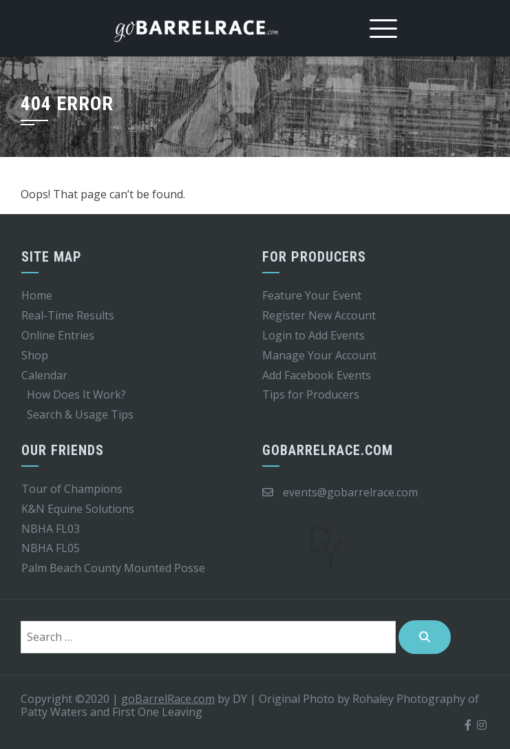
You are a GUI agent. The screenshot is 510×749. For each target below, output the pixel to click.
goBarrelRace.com (168, 698)
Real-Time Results (67, 315)
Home (36, 295)
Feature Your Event (311, 295)
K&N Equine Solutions (77, 508)
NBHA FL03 (50, 528)
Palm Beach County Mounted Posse (113, 568)
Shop (34, 355)
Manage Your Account (319, 355)
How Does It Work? (76, 394)
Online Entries (57, 335)
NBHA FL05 (50, 548)
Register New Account (319, 315)
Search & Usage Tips (80, 414)
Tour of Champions (72, 488)
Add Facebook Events (316, 375)
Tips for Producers (310, 394)
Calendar (44, 375)
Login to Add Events (313, 335)
